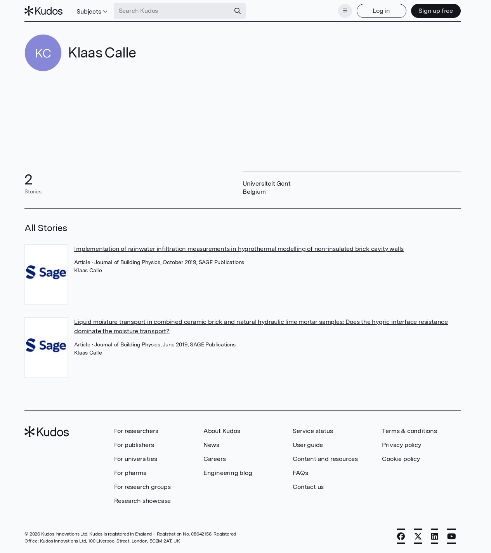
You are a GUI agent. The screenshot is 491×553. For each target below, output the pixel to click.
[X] (418, 536)
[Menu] (345, 11)
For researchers (136, 431)
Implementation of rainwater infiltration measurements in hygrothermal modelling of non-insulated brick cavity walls (239, 248)
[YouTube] (451, 536)
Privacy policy (401, 445)
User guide (308, 445)
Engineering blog (227, 472)
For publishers (134, 445)
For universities (135, 459)
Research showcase (142, 500)
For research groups (142, 486)
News (211, 445)
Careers (214, 459)
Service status (313, 431)
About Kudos (221, 431)
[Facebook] (401, 536)
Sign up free (435, 10)
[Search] (237, 10)
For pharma (130, 472)
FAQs (300, 472)
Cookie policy (401, 459)
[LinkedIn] (434, 536)
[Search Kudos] (172, 10)
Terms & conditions (409, 431)
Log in (381, 10)
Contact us (308, 486)
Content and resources (325, 459)
